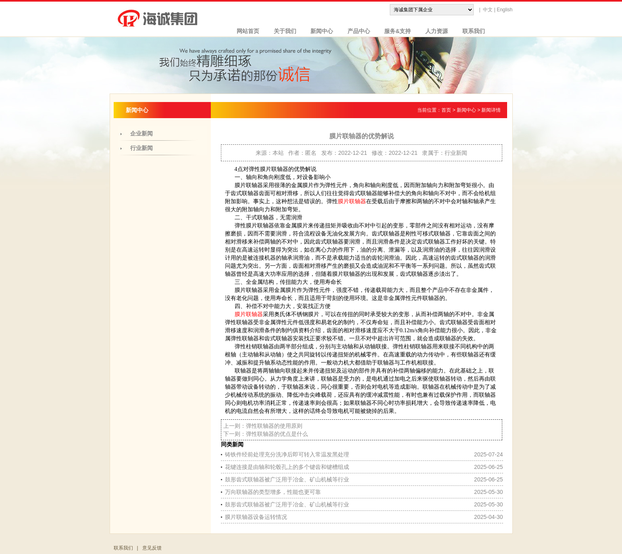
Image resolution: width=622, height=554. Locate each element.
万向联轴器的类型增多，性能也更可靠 (273, 492)
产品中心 (355, 31)
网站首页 (245, 31)
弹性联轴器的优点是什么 (277, 434)
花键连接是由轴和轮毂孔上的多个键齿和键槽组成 (287, 467)
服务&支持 (394, 31)
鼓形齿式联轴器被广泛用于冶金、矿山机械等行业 (287, 479)
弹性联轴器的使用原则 (274, 426)
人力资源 (433, 31)
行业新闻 (141, 148)
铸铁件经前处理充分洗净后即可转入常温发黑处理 (287, 454)
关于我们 (281, 31)
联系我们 (470, 31)
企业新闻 (141, 133)
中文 (488, 9)
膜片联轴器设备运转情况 (256, 517)
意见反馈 (152, 548)
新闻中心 (318, 31)
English (504, 9)
